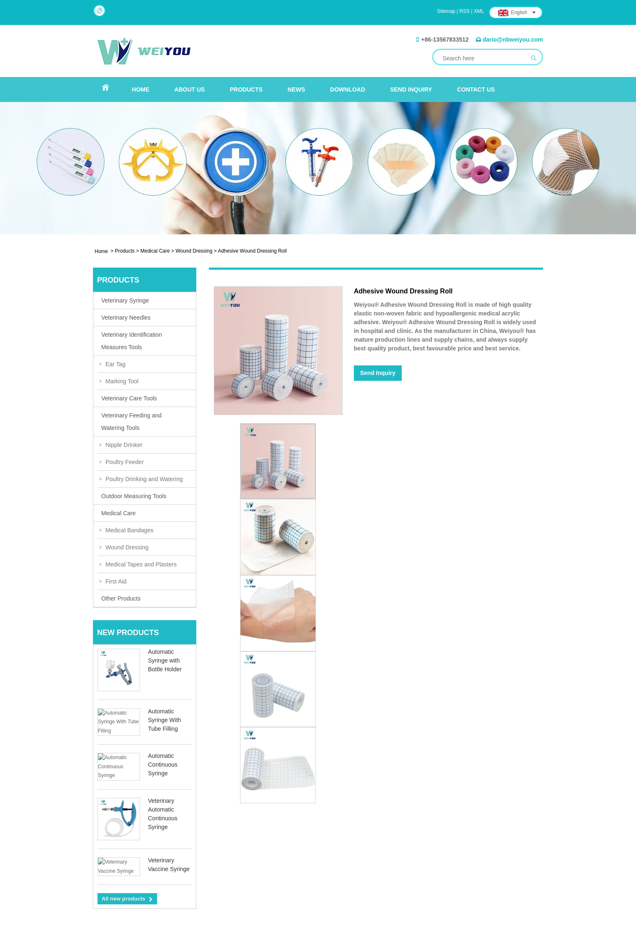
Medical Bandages (129, 530)
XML (479, 11)
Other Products (120, 598)
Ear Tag (115, 364)
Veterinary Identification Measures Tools (131, 340)
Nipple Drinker (124, 445)
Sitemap (446, 11)
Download (347, 89)
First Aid (116, 581)
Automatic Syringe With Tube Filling (164, 720)
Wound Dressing (194, 251)
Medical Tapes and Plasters (141, 564)
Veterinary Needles (125, 317)
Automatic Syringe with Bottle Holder (165, 660)
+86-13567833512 (444, 39)
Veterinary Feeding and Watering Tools (131, 421)
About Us (189, 89)
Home (140, 89)
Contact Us (476, 89)
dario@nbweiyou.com (513, 39)
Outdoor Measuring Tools (133, 496)
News (296, 89)
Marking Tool (121, 381)
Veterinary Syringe (125, 300)
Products (246, 89)
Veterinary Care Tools (129, 398)
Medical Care (155, 251)
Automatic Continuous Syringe (163, 762)
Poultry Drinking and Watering (144, 479)
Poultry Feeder (124, 462)
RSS (464, 11)
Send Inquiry (411, 89)
